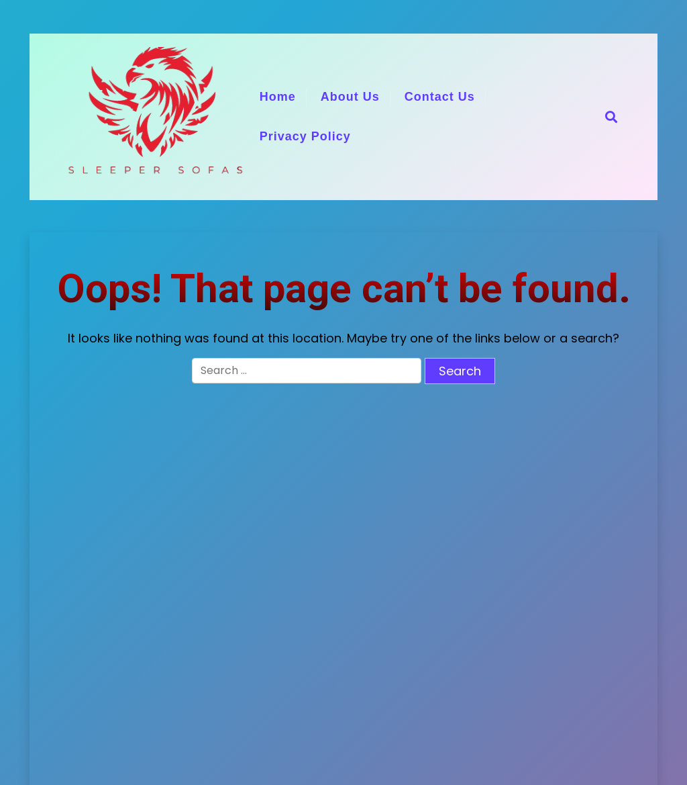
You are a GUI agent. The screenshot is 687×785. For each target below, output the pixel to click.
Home (278, 96)
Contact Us (440, 96)
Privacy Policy (305, 136)
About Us (350, 96)
